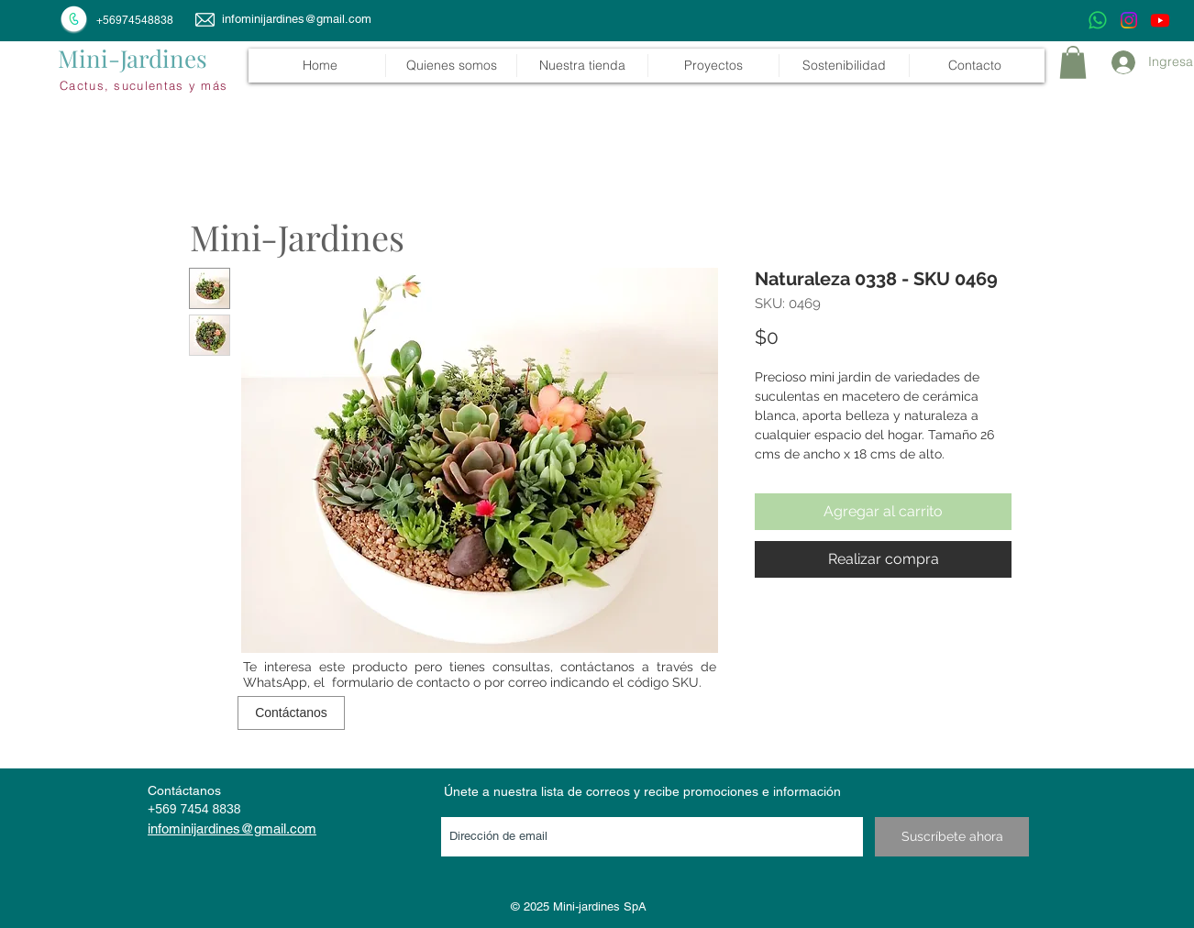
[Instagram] (1129, 20)
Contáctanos (184, 790)
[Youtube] (1160, 20)
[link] (1073, 62)
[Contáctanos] (291, 713)
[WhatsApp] (1098, 20)
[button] (581, 65)
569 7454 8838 (197, 808)
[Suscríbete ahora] (952, 836)
